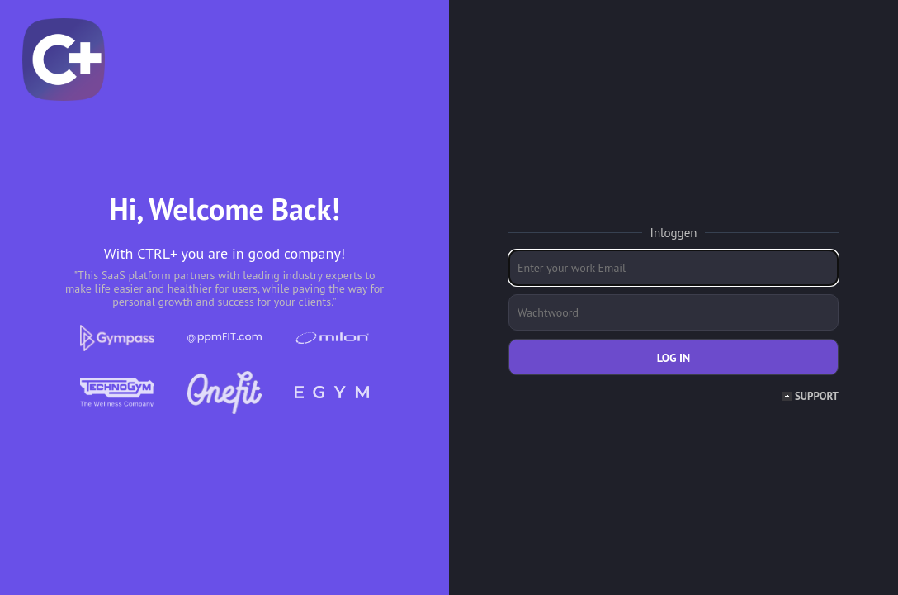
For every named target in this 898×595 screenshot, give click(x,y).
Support (817, 396)
